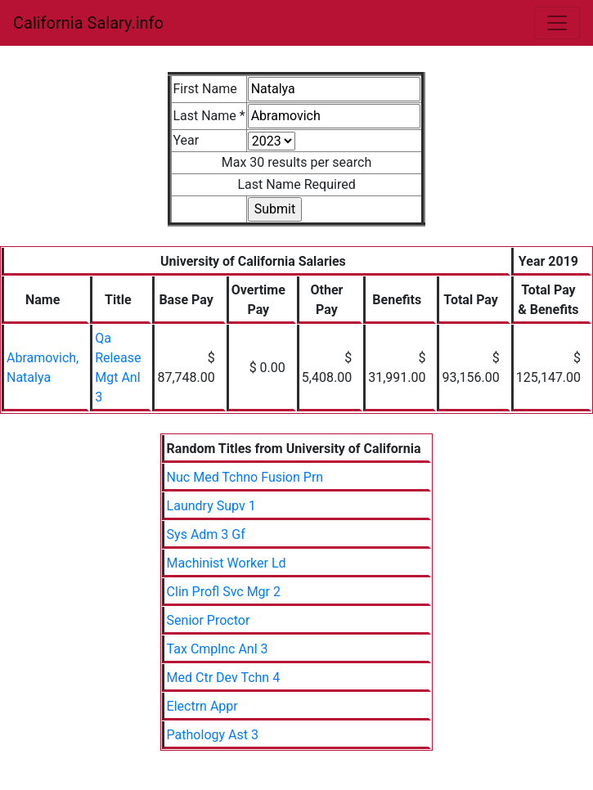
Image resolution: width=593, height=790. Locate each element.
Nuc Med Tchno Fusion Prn (245, 477)
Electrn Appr (202, 706)
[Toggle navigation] (557, 23)
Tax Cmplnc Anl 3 (217, 649)
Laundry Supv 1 (211, 506)
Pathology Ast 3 (212, 735)
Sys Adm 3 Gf (206, 534)
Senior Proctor (208, 620)
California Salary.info (88, 23)
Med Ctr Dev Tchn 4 (224, 677)
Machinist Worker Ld (226, 563)
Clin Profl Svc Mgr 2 (224, 591)
